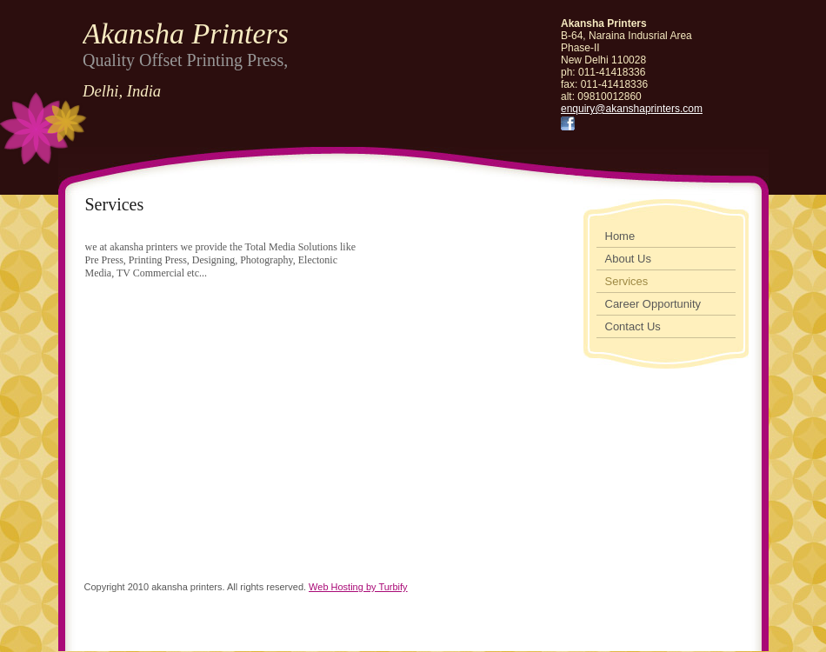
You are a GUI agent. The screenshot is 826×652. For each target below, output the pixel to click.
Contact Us (633, 326)
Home (620, 236)
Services (627, 281)
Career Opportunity (653, 303)
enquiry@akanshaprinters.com (632, 109)
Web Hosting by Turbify (358, 587)
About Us (628, 258)
